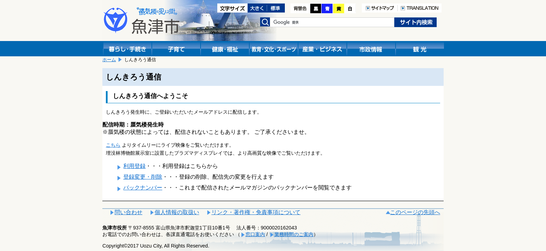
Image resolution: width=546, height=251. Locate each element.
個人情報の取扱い (177, 212)
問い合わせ (128, 212)
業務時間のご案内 (293, 234)
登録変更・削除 (142, 177)
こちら (113, 145)
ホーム (109, 59)
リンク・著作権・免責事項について (256, 212)
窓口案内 (255, 234)
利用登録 (134, 166)
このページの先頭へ (415, 212)
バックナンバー (142, 188)
